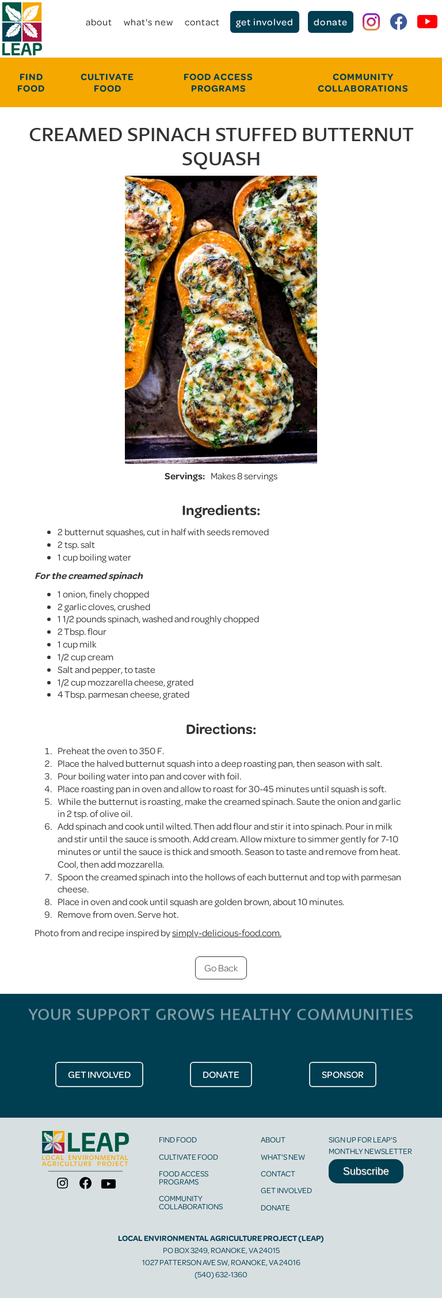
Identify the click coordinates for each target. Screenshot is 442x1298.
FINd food (31, 82)
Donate (275, 1207)
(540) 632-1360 (221, 1274)
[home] (22, 29)
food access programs (183, 1177)
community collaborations (363, 82)
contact (202, 22)
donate (331, 22)
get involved (265, 22)
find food (178, 1139)
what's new (148, 22)
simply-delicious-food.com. (226, 932)
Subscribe (366, 1171)
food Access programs (218, 82)
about (99, 22)
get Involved (99, 1074)
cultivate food (107, 82)
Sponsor (343, 1074)
